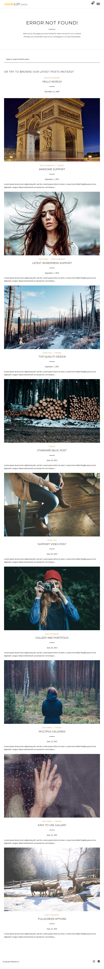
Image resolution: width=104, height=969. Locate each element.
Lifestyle (47, 353)
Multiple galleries (52, 731)
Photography (47, 165)
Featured (43, 259)
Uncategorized (52, 78)
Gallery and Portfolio (52, 637)
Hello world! (52, 81)
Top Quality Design (52, 356)
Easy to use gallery (52, 825)
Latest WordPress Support (52, 263)
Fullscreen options (52, 918)
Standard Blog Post (52, 450)
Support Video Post (52, 544)
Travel (60, 165)
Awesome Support (52, 169)
